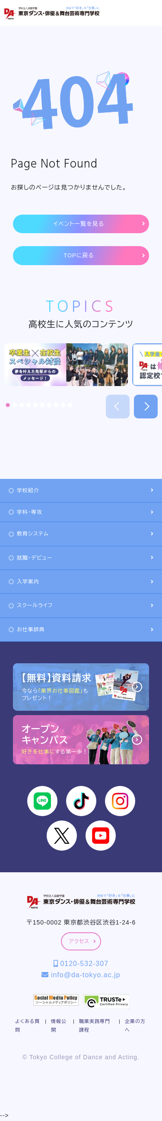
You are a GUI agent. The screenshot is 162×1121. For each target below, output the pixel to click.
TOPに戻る (104, 255)
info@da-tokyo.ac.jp (80, 974)
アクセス (82, 941)
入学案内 (81, 582)
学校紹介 (81, 491)
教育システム (81, 534)
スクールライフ (81, 605)
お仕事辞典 (81, 630)
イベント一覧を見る (99, 224)
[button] (8, 405)
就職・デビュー (81, 558)
